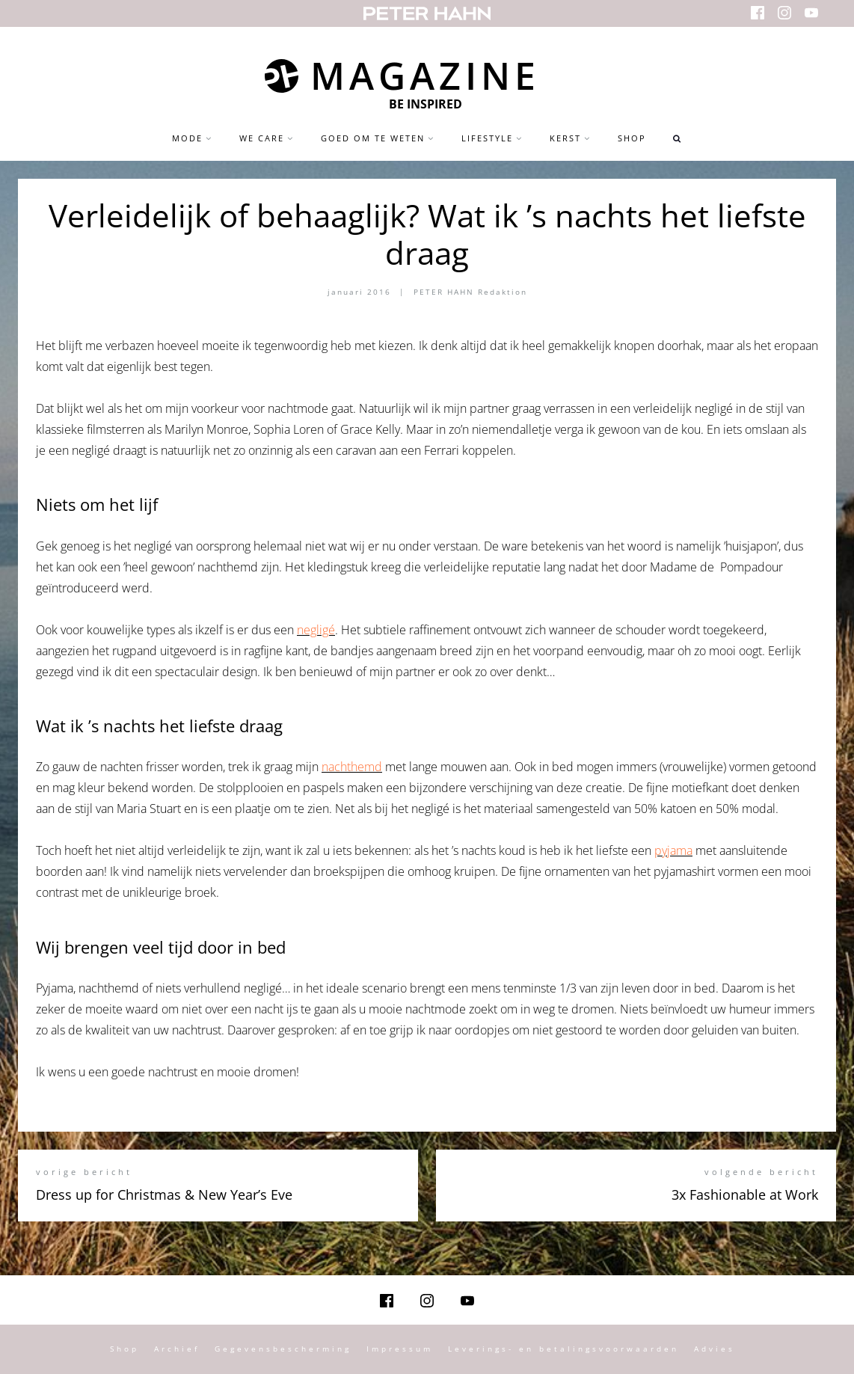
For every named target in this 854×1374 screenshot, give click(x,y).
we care (261, 138)
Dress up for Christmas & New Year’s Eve (164, 1194)
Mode (187, 138)
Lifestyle (487, 138)
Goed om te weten (373, 138)
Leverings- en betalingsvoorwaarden (563, 1349)
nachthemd (352, 766)
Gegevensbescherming (283, 1349)
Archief (177, 1349)
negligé (316, 630)
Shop (632, 138)
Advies (714, 1349)
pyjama (673, 850)
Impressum (399, 1349)
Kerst (565, 138)
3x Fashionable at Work (745, 1194)
